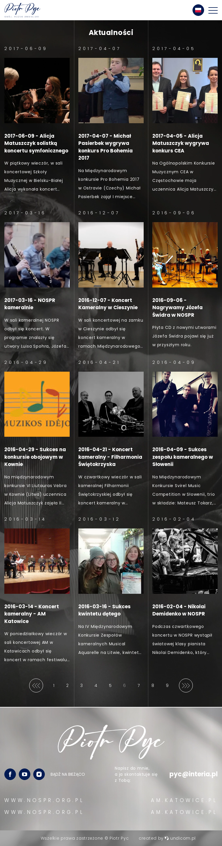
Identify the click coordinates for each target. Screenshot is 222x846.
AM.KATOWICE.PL (184, 800)
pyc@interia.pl (193, 774)
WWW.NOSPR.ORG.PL (44, 800)
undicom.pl (180, 838)
